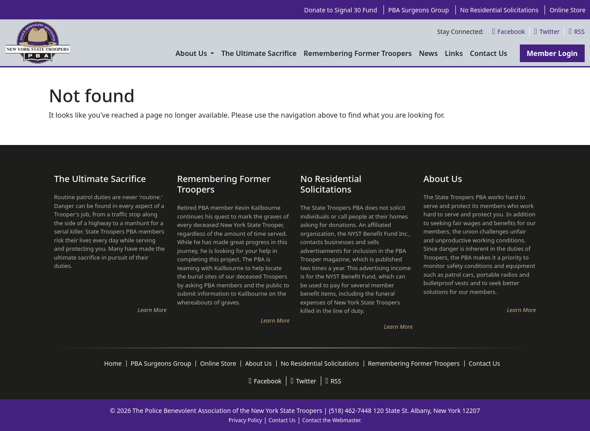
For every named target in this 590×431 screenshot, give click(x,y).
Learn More (152, 310)
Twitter (547, 31)
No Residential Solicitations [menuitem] (499, 10)
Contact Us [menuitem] (488, 53)
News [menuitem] (428, 53)
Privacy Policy (245, 420)
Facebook (508, 31)
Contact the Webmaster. (331, 420)
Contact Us (282, 420)
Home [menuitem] (113, 363)
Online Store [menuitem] (567, 10)
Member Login (552, 53)
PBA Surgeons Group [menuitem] (418, 10)
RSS (577, 31)
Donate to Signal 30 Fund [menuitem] (340, 10)
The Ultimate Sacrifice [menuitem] (259, 53)
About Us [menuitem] (192, 53)
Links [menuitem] (454, 53)
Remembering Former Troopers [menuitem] (358, 53)
